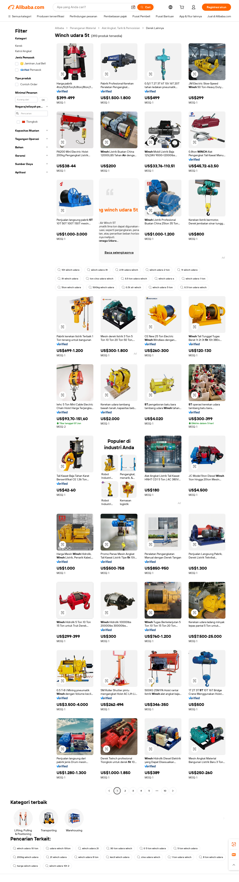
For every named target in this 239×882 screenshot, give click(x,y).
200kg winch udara (25, 857)
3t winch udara (68, 278)
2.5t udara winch (126, 269)
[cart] (183, 7)
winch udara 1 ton (193, 278)
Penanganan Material (83, 28)
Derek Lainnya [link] (155, 28)
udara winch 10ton (58, 848)
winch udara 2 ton (158, 269)
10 (165, 790)
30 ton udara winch (119, 848)
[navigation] (30, 410)
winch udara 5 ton (161, 287)
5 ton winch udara (185, 848)
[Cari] (145, 7)
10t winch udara (68, 269)
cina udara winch (148, 857)
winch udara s (164, 278)
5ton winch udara (69, 287)
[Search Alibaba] (92, 7)
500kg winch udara (101, 287)
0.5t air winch (131, 287)
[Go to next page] (172, 790)
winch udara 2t (88, 848)
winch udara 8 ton (86, 857)
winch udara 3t (97, 269)
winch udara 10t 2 (57, 865)
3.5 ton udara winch (134, 278)
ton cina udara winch (99, 278)
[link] (234, 844)
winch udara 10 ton (25, 848)
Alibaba (59, 28)
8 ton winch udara (211, 857)
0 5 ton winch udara (153, 848)
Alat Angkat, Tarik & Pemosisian (121, 28)
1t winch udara (187, 269)
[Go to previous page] (109, 790)
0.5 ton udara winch (193, 287)
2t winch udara (56, 857)
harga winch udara (25, 865)
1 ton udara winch (179, 857)
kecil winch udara (117, 857)
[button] (133, 7)
